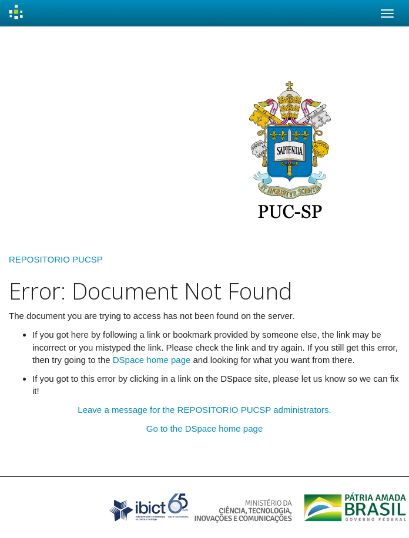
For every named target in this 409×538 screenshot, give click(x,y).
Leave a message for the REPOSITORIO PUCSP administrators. (204, 410)
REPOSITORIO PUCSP (56, 259)
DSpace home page (152, 360)
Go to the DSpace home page (204, 428)
